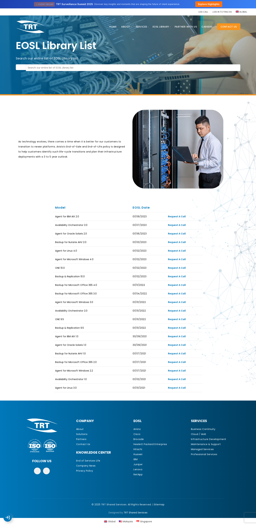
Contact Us (229, 26)
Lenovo (137, 469)
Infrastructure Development (208, 439)
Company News (86, 465)
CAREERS (207, 26)
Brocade (138, 439)
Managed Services (202, 449)
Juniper (138, 464)
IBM (135, 459)
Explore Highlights (209, 4)
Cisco (137, 434)
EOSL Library (161, 26)
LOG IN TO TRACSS (222, 11)
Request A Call (177, 216)
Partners (81, 439)
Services (141, 26)
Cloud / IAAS (198, 434)
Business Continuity (203, 429)
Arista (137, 429)
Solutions (82, 434)
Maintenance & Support (206, 444)
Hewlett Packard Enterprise (150, 444)
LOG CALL (203, 11)
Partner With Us (186, 26)
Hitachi (137, 449)
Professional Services (204, 454)
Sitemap (159, 504)
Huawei (137, 454)
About (125, 26)
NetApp (138, 474)
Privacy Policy (84, 470)
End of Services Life (88, 460)
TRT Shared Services (135, 512)
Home (112, 26)
